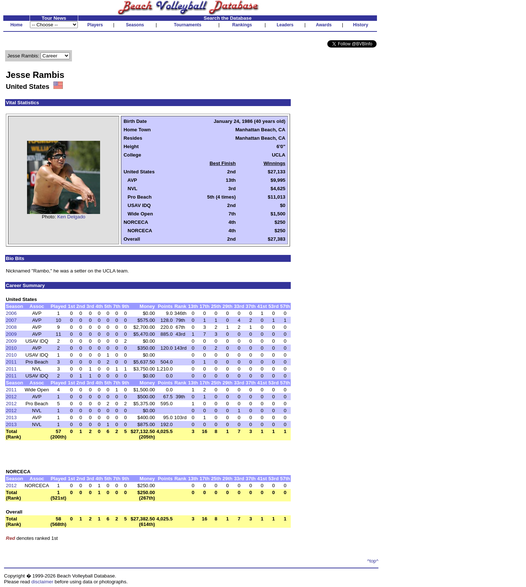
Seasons (135, 24)
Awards (324, 24)
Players (95, 24)
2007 (11, 320)
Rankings (242, 24)
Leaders (285, 24)
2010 (11, 348)
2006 (11, 313)
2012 (11, 396)
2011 (11, 362)
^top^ (372, 561)
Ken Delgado (71, 216)
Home (16, 24)
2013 (11, 417)
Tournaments (187, 24)
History (360, 24)
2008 (11, 327)
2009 (11, 334)
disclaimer (42, 581)
